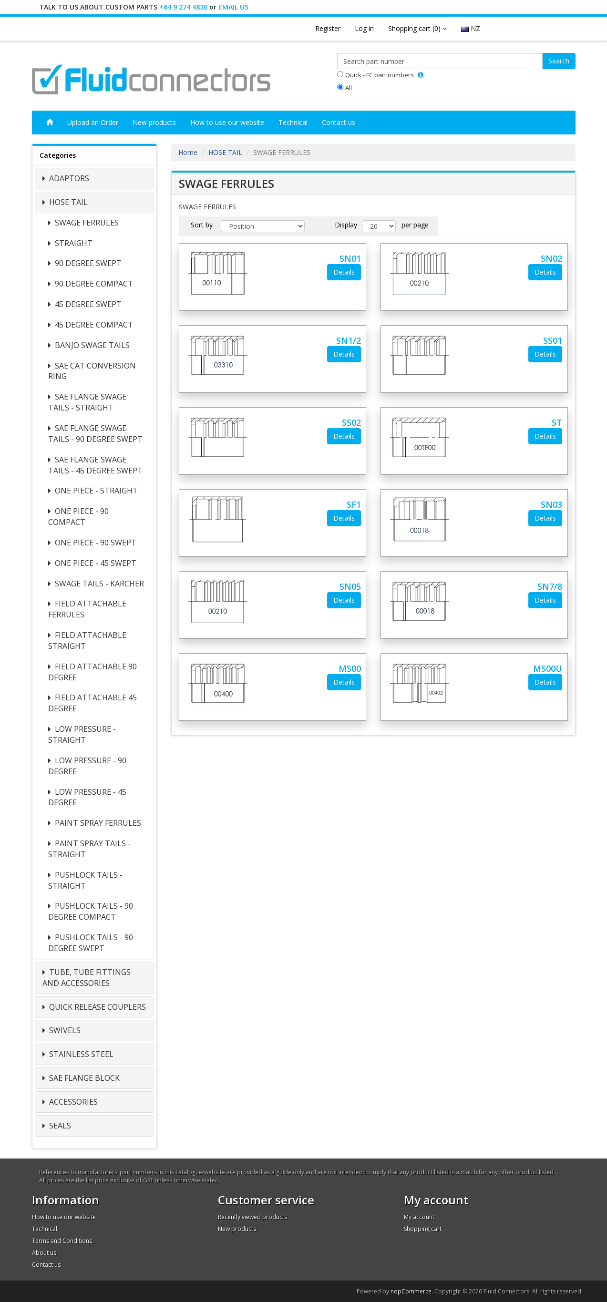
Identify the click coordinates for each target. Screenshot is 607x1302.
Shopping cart (423, 1229)
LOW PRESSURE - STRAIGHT (82, 734)
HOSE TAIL (67, 202)
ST (557, 422)
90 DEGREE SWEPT (87, 263)
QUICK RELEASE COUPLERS (96, 1007)
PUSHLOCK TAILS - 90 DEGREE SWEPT (90, 942)
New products (154, 122)
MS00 (350, 668)
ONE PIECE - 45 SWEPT (94, 563)
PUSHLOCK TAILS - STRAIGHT (85, 880)
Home (187, 152)
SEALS (59, 1125)
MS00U (547, 668)
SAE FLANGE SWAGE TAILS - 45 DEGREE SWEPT (95, 465)
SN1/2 (348, 340)
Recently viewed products (252, 1217)
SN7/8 (549, 586)
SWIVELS (64, 1030)
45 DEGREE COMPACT (93, 324)
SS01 (552, 340)
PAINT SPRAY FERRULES (97, 823)
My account (419, 1217)
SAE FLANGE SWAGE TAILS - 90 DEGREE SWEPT (95, 433)
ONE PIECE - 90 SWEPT (94, 542)
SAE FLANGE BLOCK (83, 1078)
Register (327, 28)
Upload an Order (92, 122)
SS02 (351, 422)
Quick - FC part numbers (379, 75)
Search (558, 60)
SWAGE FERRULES (86, 222)
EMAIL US (233, 6)
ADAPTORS (68, 178)
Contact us (338, 122)
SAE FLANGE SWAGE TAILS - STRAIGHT (87, 402)
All (348, 87)
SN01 (350, 258)
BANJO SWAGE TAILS (91, 345)
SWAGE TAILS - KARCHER (98, 583)
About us (44, 1253)
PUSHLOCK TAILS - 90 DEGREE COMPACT (90, 911)
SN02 (551, 258)
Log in (364, 28)
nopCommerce (411, 1291)
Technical (293, 122)
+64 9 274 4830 (183, 6)
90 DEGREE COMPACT (93, 283)
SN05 (350, 586)
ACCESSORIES (72, 1102)
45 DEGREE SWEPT (87, 304)
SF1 (354, 504)
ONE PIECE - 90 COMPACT (78, 516)
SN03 (551, 504)
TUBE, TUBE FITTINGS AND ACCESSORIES (86, 977)
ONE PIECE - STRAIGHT (95, 490)
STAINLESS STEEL (80, 1054)
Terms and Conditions (62, 1241)
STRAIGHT (73, 243)
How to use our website (227, 122)
